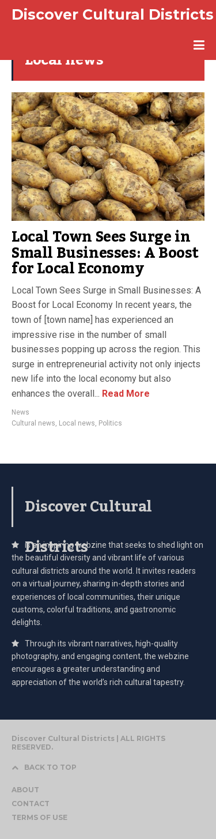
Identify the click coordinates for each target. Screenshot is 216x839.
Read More (125, 393)
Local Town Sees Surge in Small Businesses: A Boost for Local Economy (105, 253)
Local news (77, 423)
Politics (110, 423)
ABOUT (25, 789)
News (20, 412)
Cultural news (33, 423)
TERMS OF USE (39, 817)
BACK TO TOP (44, 767)
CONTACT (31, 803)
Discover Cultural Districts (113, 14)
